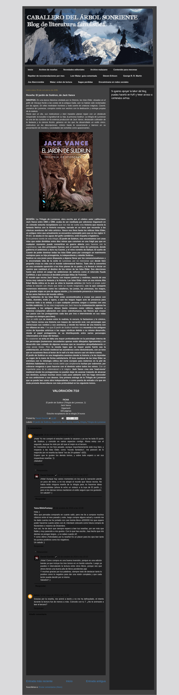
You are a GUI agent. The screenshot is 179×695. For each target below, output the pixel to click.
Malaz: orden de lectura (61, 82)
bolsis (37, 595)
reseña (76, 422)
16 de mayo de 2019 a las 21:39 (54, 595)
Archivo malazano (98, 70)
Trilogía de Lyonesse (96, 422)
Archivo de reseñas (48, 70)
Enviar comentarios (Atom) (50, 687)
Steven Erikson (110, 76)
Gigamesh (56, 422)
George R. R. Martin (132, 76)
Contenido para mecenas (125, 70)
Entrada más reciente (39, 681)
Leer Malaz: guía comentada (83, 76)
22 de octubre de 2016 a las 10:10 (73, 557)
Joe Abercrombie (36, 82)
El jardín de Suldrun (42, 422)
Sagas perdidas (85, 82)
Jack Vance (67, 422)
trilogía (83, 422)
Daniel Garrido (47, 475)
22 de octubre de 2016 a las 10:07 (73, 475)
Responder (39, 465)
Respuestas (42, 470)
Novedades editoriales (73, 70)
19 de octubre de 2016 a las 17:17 (59, 435)
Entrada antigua (96, 681)
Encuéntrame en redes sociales (113, 82)
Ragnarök (38, 435)
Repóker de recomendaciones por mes (46, 76)
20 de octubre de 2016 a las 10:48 (68, 508)
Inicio (30, 70)
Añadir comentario (37, 614)
